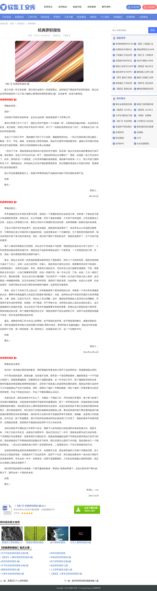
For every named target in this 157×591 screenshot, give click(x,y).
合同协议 (62, 7)
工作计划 (32, 17)
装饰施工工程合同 (124, 83)
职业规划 (81, 17)
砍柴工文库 (73, 588)
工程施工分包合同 (124, 55)
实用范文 (48, 7)
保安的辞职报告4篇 (10, 561)
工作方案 (68, 17)
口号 (139, 138)
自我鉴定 (117, 17)
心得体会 (143, 17)
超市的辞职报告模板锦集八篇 (85, 581)
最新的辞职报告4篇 (10, 569)
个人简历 (105, 17)
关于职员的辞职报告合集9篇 (14, 565)
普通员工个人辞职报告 (18, 581)
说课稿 (140, 132)
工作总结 (6, 17)
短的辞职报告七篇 (59, 565)
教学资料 (106, 7)
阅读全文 (57, 36)
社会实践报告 (143, 143)
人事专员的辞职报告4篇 (12, 574)
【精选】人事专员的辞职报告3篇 (66, 574)
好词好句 (120, 143)
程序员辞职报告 (58, 553)
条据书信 (77, 7)
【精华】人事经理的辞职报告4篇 (17, 557)
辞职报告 (32, 24)
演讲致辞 (91, 7)
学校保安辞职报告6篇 (60, 557)
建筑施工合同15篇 (145, 72)
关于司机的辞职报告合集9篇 (14, 553)
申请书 (57, 17)
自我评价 (130, 17)
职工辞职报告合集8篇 (60, 561)
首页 (12, 24)
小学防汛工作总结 (145, 121)
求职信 (93, 17)
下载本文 (66, 36)
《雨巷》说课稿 (144, 115)
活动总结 (45, 17)
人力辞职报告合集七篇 (61, 569)
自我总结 (19, 17)
